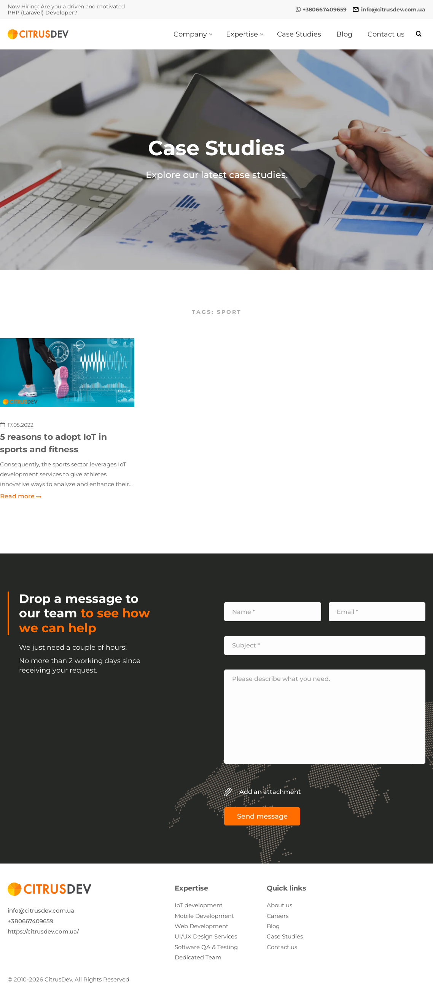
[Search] (418, 34)
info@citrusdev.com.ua (41, 910)
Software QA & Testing (206, 947)
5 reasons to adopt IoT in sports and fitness (53, 443)
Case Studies (285, 936)
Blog (273, 926)
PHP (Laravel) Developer (41, 12)
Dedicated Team (198, 957)
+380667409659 (30, 921)
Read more (17, 496)
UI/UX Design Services (206, 936)
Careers (277, 915)
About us (279, 905)
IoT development (199, 905)
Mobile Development (204, 915)
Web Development (201, 926)
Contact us (282, 947)
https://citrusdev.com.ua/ (43, 931)
